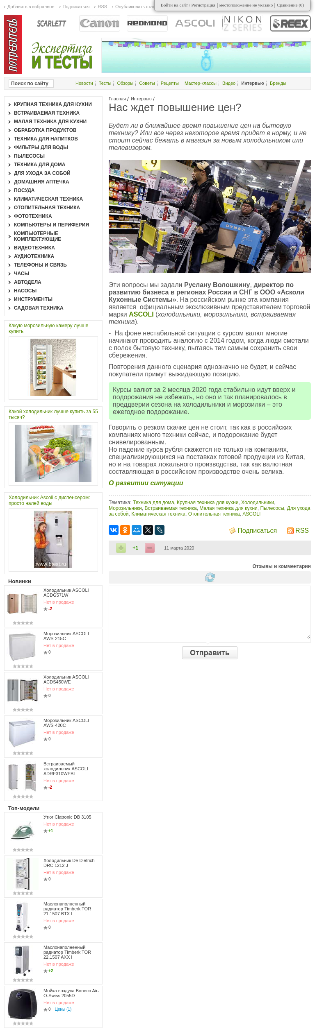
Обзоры (125, 83)
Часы (21, 273)
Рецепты (170, 83)
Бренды (278, 83)
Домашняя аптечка (41, 182)
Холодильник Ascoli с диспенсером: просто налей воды (49, 500)
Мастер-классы (201, 83)
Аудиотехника (34, 256)
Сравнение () (290, 4)
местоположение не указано (246, 4)
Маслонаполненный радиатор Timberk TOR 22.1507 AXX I (67, 952)
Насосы (25, 291)
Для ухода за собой (42, 173)
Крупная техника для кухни (207, 502)
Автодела (27, 282)
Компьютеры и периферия (51, 225)
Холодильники (257, 502)
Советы (147, 83)
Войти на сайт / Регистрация (188, 4)
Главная (117, 98)
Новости (84, 83)
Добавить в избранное (31, 6)
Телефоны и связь (40, 265)
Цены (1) (63, 1009)
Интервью (141, 98)
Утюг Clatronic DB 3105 (67, 817)
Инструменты (33, 299)
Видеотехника (34, 248)
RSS (302, 530)
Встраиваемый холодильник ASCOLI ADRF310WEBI (65, 768)
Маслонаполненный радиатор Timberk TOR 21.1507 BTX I (67, 908)
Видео (228, 83)
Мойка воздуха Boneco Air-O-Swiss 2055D (71, 993)
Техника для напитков (46, 139)
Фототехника (33, 216)
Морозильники (125, 508)
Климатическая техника (158, 514)
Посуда (24, 190)
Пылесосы (272, 508)
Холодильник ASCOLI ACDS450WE (66, 679)
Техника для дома (153, 502)
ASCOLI (251, 514)
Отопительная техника (214, 514)
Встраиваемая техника (170, 508)
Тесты (105, 83)
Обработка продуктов (45, 130)
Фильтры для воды (41, 147)
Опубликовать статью (137, 6)
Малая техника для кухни (228, 508)
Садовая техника (39, 308)
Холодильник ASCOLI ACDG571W (66, 592)
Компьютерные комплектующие (37, 236)
